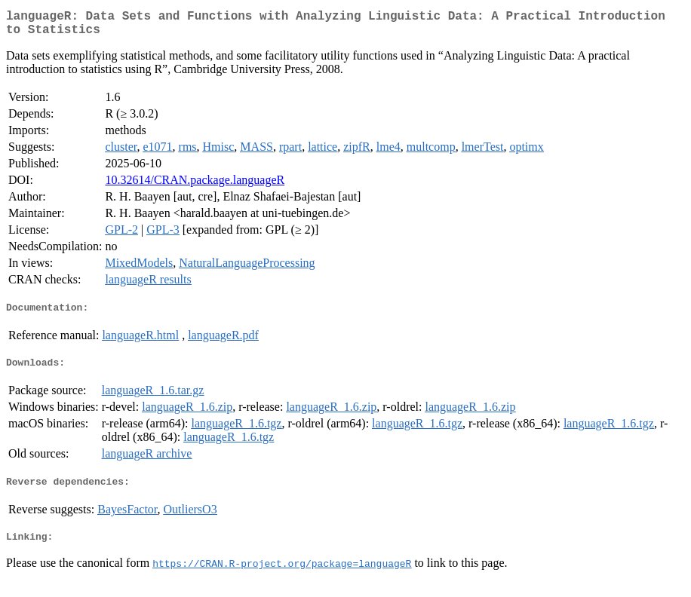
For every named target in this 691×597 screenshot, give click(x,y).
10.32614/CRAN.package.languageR (194, 185)
